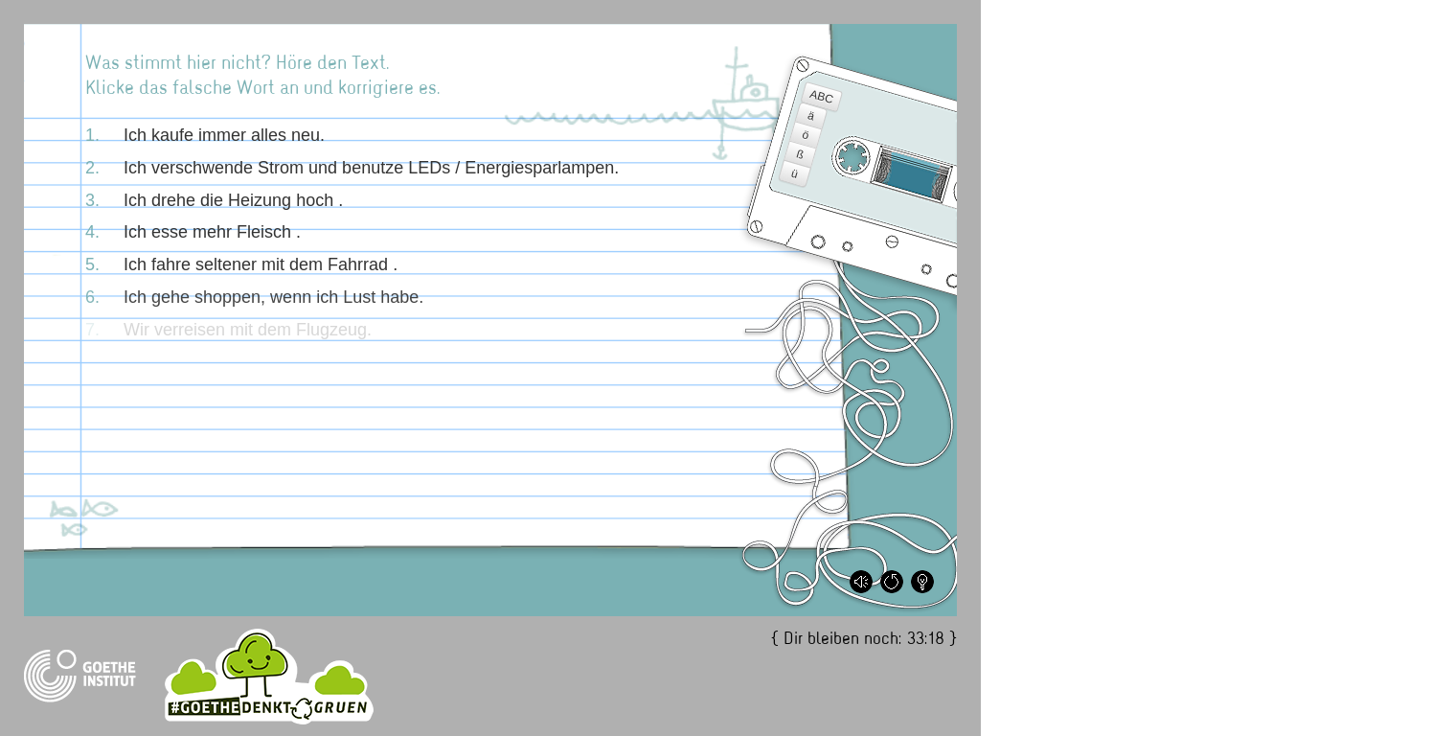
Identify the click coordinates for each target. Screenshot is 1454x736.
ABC (821, 96)
